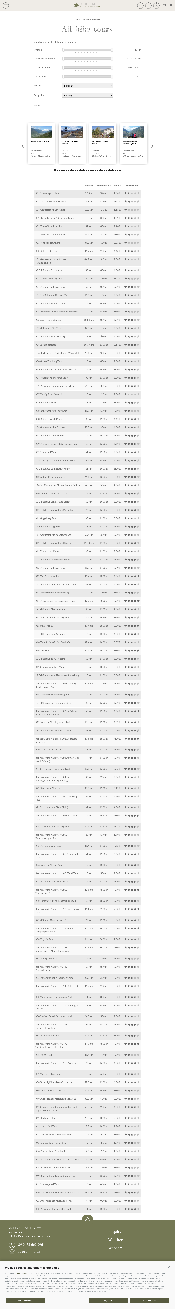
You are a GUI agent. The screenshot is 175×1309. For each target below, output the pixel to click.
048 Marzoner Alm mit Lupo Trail (53, 1167)
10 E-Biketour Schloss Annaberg (52, 501)
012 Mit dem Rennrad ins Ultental (53, 543)
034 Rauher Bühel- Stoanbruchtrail (53, 1016)
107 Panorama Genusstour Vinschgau (55, 386)
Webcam (115, 1247)
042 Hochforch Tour (46, 1118)
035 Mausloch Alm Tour (48, 1035)
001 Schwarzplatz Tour (47, 193)
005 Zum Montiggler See (48, 319)
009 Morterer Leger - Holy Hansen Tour (56, 443)
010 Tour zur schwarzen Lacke (51, 493)
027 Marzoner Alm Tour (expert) (52, 881)
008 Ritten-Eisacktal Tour (48, 419)
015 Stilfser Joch (44, 625)
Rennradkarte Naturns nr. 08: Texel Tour (56, 873)
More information (25, 1301)
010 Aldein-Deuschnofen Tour (51, 476)
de (166, 5)
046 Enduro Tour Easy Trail (50, 1151)
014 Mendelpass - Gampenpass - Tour (55, 600)
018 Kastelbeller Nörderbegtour (52, 694)
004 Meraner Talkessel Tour (50, 286)
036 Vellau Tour (43, 1054)
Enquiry (115, 1231)
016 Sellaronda (43, 650)
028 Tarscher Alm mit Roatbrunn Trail (55, 900)
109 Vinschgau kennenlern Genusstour (56, 460)
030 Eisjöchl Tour (44, 939)
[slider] (63, 50)
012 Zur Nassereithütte (47, 551)
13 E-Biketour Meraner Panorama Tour (56, 584)
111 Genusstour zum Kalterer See (53, 534)
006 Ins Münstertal (45, 344)
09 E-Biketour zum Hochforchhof (52, 468)
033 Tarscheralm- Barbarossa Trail (53, 996)
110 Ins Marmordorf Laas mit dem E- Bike (57, 485)
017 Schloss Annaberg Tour (49, 667)
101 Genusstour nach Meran (50, 209)
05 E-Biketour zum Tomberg (50, 336)
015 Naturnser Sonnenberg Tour (52, 617)
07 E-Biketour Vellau (46, 402)
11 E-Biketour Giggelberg (48, 526)
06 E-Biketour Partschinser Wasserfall (55, 369)
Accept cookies (149, 1301)
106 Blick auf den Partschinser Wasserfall (57, 352)
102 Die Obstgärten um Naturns (52, 234)
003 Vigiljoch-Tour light (47, 242)
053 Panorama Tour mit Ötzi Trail (53, 1208)
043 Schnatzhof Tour (46, 1126)
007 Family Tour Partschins (49, 394)
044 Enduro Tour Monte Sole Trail (53, 1134)
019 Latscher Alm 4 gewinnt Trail (53, 722)
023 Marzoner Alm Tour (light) (51, 807)
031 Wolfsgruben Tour (47, 958)
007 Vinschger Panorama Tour (51, 377)
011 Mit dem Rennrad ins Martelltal (54, 509)
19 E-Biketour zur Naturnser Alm (53, 730)
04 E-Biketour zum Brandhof (50, 303)
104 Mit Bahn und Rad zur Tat (51, 295)
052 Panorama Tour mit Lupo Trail (53, 1200)
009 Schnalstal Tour (45, 452)
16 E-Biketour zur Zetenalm (50, 658)
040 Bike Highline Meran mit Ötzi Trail (55, 1098)
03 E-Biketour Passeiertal (48, 270)
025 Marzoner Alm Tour (48, 845)
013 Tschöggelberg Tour (48, 576)
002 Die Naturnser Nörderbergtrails (54, 217)
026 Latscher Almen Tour (48, 864)
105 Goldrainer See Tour (48, 328)
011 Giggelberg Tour (46, 518)
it (171, 5)
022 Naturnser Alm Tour (48, 788)
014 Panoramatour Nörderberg (52, 592)
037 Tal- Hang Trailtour (47, 1073)
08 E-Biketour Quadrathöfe (49, 435)
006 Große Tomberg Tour (48, 361)
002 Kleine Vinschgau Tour (49, 226)
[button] (169, 1267)
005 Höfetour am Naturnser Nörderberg (56, 311)
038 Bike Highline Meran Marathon (54, 1082)
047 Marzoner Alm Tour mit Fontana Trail (57, 1159)
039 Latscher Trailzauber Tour (51, 1090)
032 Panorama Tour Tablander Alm (54, 977)
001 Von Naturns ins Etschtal (50, 201)
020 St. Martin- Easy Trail (48, 749)
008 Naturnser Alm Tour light (51, 410)
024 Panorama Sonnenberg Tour (52, 826)
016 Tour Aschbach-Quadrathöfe (52, 642)
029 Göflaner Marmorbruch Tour (52, 920)
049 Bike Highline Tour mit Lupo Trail (55, 1175)
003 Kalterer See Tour (47, 251)
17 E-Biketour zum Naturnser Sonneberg (57, 675)
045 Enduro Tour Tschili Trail (51, 1142)
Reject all (108, 1301)
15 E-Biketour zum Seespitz (50, 633)
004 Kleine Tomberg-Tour (48, 278)
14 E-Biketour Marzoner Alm (50, 609)
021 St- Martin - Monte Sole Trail (52, 768)
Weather (115, 1239)
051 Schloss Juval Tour (47, 1184)
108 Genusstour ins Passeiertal (51, 427)
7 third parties (21, 1273)
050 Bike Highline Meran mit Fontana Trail (57, 1192)
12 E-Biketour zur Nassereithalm (52, 559)
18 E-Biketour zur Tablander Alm (53, 702)
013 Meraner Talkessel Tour (50, 567)
